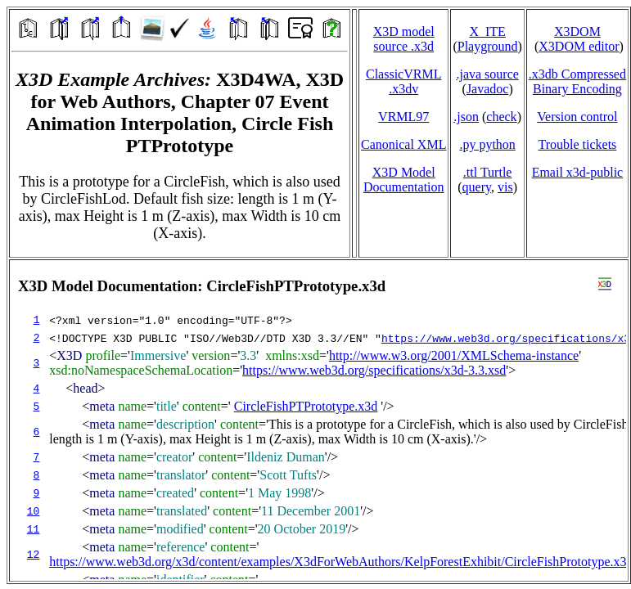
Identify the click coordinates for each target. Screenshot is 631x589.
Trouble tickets (577, 144)
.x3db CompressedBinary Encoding (577, 81)
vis (505, 187)
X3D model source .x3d (404, 39)
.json (466, 117)
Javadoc (487, 89)
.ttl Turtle (487, 172)
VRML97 (403, 117)
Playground (487, 46)
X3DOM (577, 31)
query (476, 187)
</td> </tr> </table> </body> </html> (318, 420)
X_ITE (487, 31)
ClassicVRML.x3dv (403, 81)
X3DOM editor (579, 46)
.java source (487, 74)
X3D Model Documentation (403, 179)
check (501, 117)
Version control (577, 117)
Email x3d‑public (578, 172)
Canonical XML (403, 144)
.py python (487, 144)
